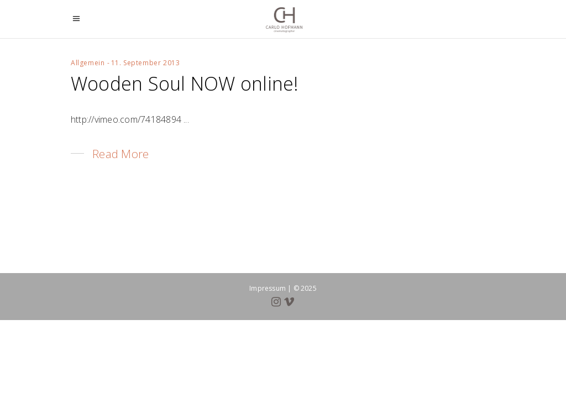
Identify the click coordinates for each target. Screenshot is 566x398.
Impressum (267, 288)
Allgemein (87, 62)
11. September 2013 (145, 62)
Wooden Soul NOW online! (185, 83)
